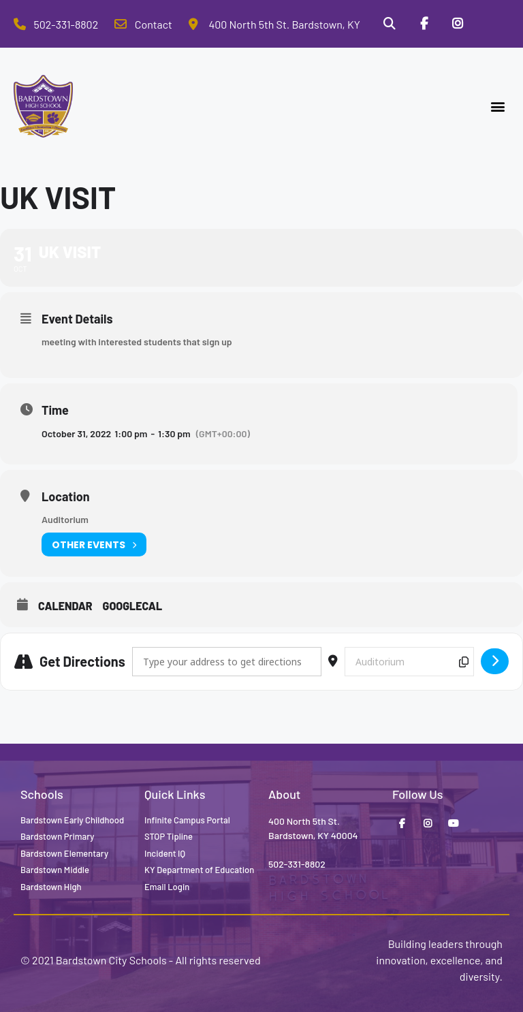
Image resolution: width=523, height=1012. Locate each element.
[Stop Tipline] (492, 24)
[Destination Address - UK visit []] (409, 661)
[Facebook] (424, 24)
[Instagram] (458, 24)
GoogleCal (133, 605)
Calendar (65, 605)
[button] (498, 106)
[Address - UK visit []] (226, 661)
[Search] (389, 24)
